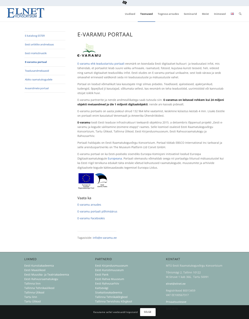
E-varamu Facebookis (91, 218)
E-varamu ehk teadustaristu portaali (100, 63)
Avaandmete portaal (37, 88)
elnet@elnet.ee (176, 284)
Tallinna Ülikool (34, 292)
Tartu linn (30, 297)
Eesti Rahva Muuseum (109, 279)
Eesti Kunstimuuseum (109, 270)
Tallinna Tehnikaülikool (39, 288)
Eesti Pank (101, 274)
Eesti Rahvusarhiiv (107, 283)
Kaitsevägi (101, 288)
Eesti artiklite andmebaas (39, 44)
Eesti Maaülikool (35, 270)
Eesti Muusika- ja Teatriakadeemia (46, 274)
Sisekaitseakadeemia (108, 292)
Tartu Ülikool (32, 301)
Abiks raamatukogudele (38, 79)
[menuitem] (130, 14)
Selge (148, 312)
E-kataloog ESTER (35, 35)
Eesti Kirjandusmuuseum (111, 265)
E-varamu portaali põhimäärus (97, 211)
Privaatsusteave (176, 302)
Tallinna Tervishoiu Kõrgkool (113, 301)
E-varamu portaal (36, 62)
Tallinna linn (32, 283)
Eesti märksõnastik (36, 53)
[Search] (240, 14)
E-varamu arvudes (89, 204)
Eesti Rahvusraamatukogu (41, 279)
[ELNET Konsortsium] (25, 14)
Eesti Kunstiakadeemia (39, 265)
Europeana (115, 158)
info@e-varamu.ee (105, 238)
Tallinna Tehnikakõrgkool (111, 297)
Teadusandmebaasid (37, 70)
